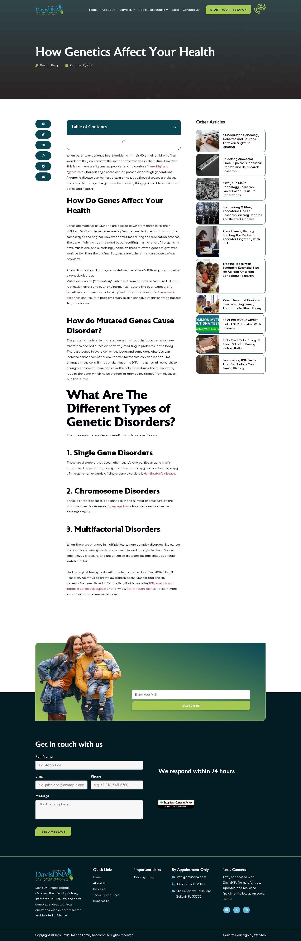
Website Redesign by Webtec (244, 935)
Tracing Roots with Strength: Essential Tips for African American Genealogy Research (240, 270)
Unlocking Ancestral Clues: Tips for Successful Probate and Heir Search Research (242, 165)
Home (97, 877)
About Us (100, 883)
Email (40, 777)
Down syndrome (119, 506)
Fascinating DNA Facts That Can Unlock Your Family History (239, 364)
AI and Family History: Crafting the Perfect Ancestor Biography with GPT (241, 237)
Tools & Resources (106, 895)
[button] (43, 124)
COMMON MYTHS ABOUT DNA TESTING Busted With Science (241, 324)
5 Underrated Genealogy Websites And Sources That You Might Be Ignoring (241, 141)
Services (99, 889)
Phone (96, 777)
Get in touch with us (141, 589)
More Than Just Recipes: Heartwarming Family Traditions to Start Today (241, 304)
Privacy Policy (144, 877)
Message (42, 796)
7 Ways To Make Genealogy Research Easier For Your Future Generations (239, 189)
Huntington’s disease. (160, 473)
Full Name (44, 757)
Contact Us (101, 901)
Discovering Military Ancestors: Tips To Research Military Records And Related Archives (242, 213)
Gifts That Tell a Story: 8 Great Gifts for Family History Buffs (241, 344)
